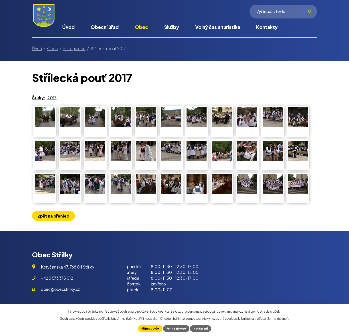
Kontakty (267, 27)
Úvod (68, 27)
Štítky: (38, 97)
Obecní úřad (105, 27)
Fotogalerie (74, 48)
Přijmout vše (149, 328)
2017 (52, 97)
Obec (141, 27)
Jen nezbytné (176, 328)
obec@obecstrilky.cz (60, 289)
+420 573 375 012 (57, 278)
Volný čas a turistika (217, 27)
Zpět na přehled (54, 215)
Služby (171, 27)
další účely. (273, 311)
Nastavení (201, 328)
